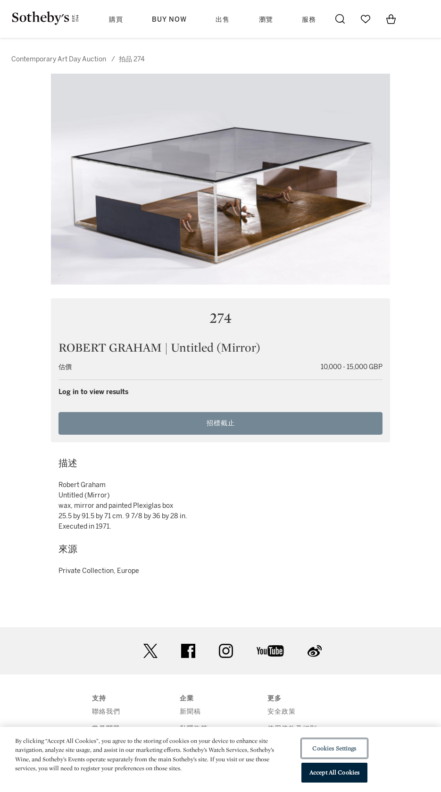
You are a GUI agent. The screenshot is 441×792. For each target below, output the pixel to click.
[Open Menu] (416, 19)
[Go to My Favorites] (365, 18)
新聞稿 (190, 712)
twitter (150, 651)
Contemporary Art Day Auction (58, 59)
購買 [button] (116, 20)
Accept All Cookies (334, 772)
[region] (220, 759)
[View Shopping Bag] (391, 18)
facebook (188, 651)
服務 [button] (309, 20)
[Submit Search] (340, 19)
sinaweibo (315, 651)
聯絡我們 (106, 712)
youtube (270, 651)
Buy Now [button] (169, 20)
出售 (223, 20)
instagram (226, 651)
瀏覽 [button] (266, 20)
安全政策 (281, 712)
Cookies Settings (334, 748)
